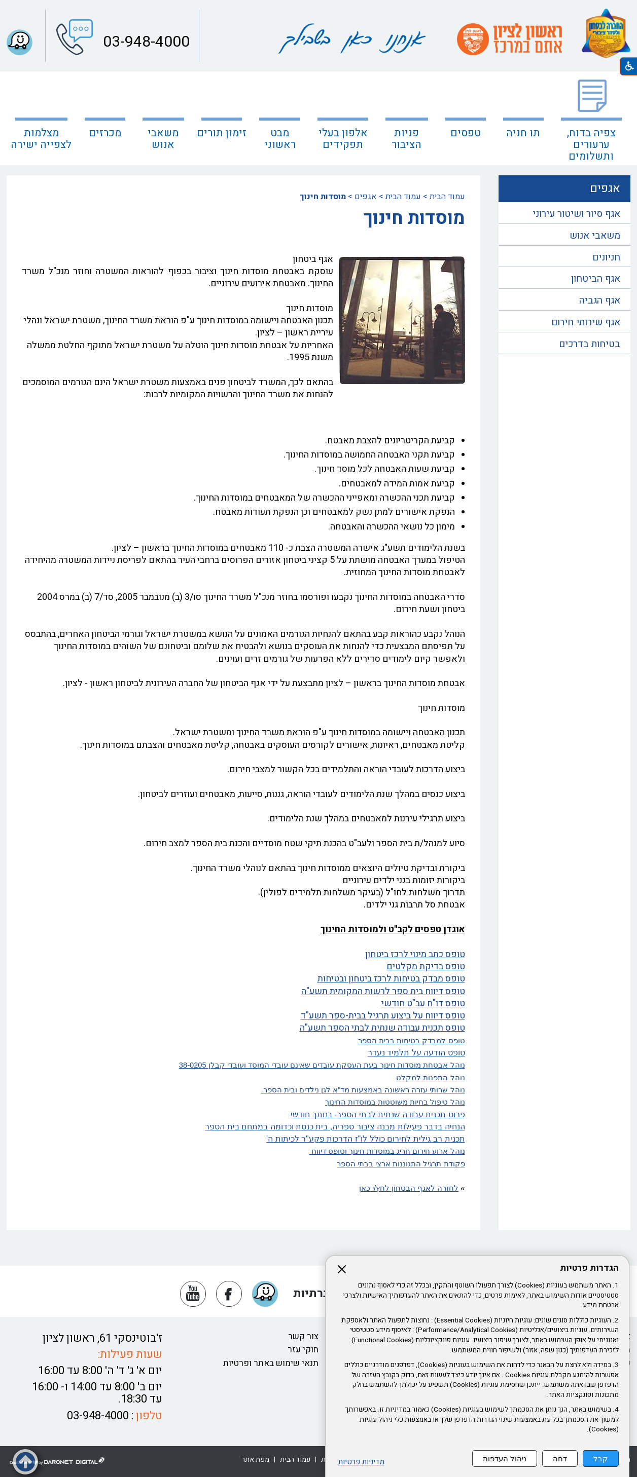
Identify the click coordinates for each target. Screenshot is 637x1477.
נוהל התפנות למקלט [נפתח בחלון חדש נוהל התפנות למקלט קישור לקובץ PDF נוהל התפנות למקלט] (430, 1078)
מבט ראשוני (280, 139)
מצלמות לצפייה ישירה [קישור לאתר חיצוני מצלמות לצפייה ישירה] (41, 139)
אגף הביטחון (595, 279)
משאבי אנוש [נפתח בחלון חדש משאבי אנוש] (163, 139)
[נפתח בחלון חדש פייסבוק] (229, 1294)
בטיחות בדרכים (589, 344)
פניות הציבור (406, 139)
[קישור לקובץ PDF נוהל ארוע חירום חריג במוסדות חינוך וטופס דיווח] (243, 1151)
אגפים (366, 197)
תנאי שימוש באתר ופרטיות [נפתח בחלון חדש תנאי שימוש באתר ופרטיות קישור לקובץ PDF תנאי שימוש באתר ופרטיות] (270, 1363)
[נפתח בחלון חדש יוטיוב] (193, 1294)
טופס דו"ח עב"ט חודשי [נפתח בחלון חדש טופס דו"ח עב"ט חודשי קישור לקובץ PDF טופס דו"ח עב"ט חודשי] (423, 1003)
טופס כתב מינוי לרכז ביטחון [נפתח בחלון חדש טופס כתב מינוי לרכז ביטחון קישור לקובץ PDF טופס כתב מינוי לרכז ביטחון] (415, 954)
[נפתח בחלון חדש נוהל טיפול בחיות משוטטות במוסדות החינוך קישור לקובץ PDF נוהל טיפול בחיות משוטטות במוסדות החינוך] (243, 1102)
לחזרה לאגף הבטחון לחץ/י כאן (408, 1188)
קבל (600, 1458)
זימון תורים (221, 133)
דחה (560, 1458)
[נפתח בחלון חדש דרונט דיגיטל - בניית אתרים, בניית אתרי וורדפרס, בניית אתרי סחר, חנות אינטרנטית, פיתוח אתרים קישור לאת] (57, 1461)
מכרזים (105, 133)
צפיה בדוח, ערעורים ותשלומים (591, 144)
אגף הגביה (599, 300)
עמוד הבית (447, 197)
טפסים (465, 133)
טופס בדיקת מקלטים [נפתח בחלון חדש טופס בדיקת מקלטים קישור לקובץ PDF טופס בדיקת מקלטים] (425, 966)
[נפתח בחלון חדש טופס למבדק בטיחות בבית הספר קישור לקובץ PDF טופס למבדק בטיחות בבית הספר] (243, 1041)
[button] (19, 42)
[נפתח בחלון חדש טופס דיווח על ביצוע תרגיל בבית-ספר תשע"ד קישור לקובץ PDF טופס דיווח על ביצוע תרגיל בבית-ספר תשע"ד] (243, 1016)
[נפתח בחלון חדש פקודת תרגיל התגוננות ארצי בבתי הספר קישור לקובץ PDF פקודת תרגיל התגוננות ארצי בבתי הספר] (243, 1164)
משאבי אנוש (595, 236)
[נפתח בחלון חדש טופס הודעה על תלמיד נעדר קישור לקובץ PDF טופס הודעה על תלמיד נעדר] (416, 1052)
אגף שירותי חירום (585, 322)
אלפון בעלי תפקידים (343, 139)
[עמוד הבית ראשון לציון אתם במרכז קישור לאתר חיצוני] (509, 39)
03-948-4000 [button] (144, 42)
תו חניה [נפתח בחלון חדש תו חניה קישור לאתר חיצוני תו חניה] (523, 133)
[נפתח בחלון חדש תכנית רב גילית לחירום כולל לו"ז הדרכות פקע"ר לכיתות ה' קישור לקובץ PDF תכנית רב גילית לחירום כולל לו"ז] (243, 1139)
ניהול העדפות (504, 1458)
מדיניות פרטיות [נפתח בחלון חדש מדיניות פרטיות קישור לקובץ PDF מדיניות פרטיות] (361, 1462)
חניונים (606, 257)
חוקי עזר (303, 1349)
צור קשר (303, 1336)
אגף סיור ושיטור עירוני (576, 214)
